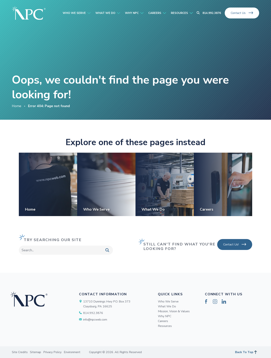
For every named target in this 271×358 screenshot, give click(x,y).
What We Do (167, 306)
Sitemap (35, 352)
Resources (165, 326)
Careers (163, 321)
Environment (72, 352)
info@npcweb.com (95, 320)
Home (16, 106)
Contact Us (238, 13)
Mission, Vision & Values (174, 311)
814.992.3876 (211, 13)
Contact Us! (231, 244)
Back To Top (244, 352)
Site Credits (20, 352)
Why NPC (164, 316)
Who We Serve (168, 301)
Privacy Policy (52, 352)
